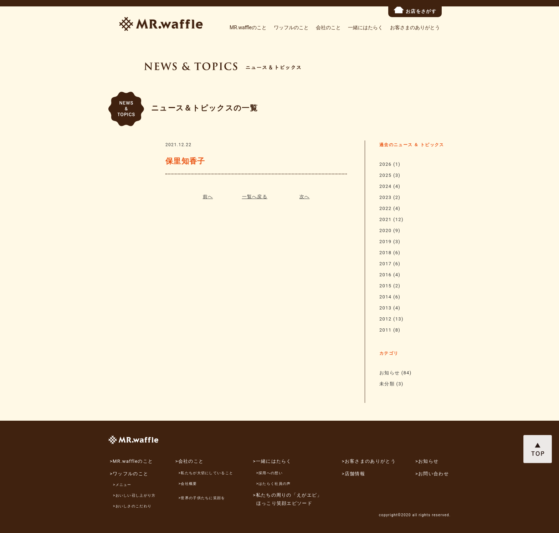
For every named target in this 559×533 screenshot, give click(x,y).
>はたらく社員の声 (273, 484)
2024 (385, 186)
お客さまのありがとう (415, 27)
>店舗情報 (353, 473)
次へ (304, 196)
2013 (385, 308)
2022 (385, 208)
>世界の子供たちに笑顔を (202, 498)
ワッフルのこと (291, 27)
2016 (385, 274)
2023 (385, 197)
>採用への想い (269, 473)
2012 (385, 319)
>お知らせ (427, 461)
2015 (385, 285)
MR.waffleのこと (248, 27)
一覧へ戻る (255, 196)
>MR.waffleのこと (131, 461)
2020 (385, 230)
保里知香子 (185, 161)
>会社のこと (189, 461)
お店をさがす (415, 10)
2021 (385, 219)
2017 (385, 263)
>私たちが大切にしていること (206, 473)
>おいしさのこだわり (132, 506)
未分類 (387, 383)
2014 (385, 296)
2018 (385, 252)
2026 (385, 164)
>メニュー (122, 485)
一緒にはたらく (365, 27)
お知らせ (389, 372)
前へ (208, 196)
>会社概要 (188, 484)
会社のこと (328, 27)
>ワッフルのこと (129, 473)
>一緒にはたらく (272, 461)
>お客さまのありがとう (369, 461)
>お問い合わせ (432, 473)
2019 (385, 241)
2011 (385, 330)
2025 (385, 175)
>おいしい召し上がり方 (134, 495)
